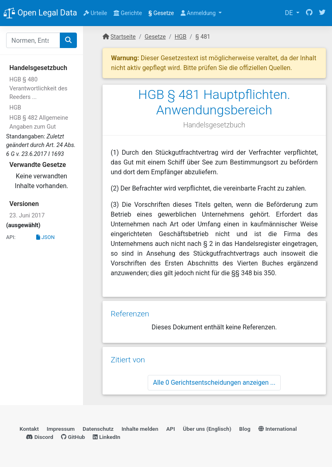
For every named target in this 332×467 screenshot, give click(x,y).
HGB (15, 107)
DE (290, 13)
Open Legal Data (40, 13)
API (170, 428)
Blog (245, 428)
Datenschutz (98, 428)
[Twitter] (322, 13)
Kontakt (29, 428)
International (277, 428)
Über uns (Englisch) (207, 428)
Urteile (95, 13)
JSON (45, 237)
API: (10, 237)
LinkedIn (106, 437)
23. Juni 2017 (27, 215)
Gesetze (161, 13)
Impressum (61, 428)
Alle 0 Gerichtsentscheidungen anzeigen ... (214, 382)
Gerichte (128, 13)
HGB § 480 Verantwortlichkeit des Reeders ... (38, 88)
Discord (39, 437)
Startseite (123, 36)
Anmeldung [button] (199, 13)
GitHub (73, 437)
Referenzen (130, 313)
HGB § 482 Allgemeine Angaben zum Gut (38, 122)
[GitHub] (309, 13)
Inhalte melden (140, 428)
